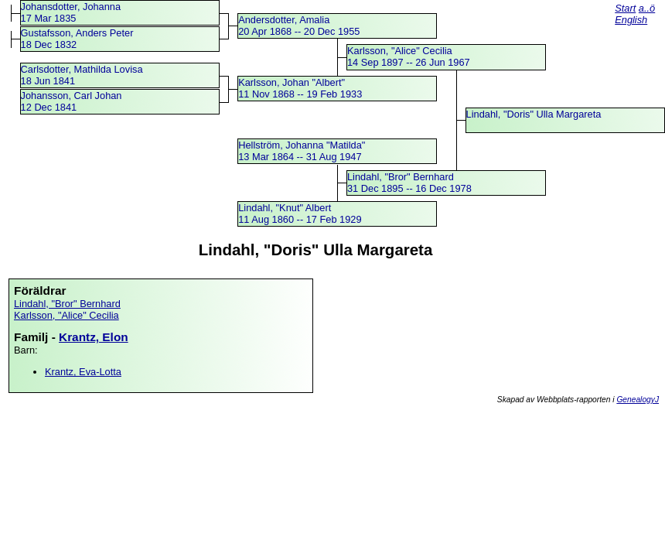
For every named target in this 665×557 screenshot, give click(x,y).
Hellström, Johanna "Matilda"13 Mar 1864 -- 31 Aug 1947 (301, 150)
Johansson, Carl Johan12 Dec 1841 (71, 101)
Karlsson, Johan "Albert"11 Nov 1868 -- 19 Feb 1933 (300, 88)
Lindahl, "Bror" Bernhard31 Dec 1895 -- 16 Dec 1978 (409, 182)
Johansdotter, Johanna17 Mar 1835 (71, 12)
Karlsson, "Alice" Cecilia (66, 315)
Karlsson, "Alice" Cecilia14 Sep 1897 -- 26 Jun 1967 (408, 56)
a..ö (647, 8)
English (631, 20)
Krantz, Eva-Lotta (83, 372)
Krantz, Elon (93, 336)
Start (625, 8)
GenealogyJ (637, 399)
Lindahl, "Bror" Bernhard (67, 303)
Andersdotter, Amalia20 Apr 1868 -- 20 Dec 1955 (299, 25)
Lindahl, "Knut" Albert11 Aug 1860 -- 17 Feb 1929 (299, 213)
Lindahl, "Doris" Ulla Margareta (534, 114)
